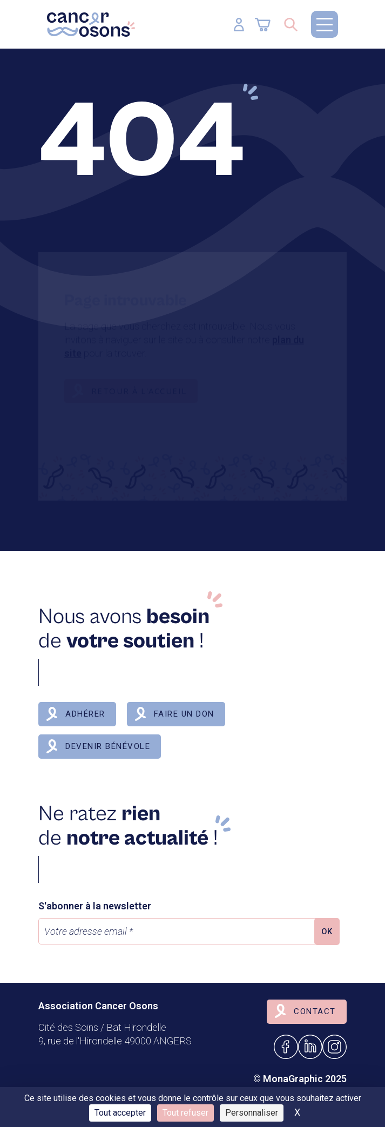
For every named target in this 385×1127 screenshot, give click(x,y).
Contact (315, 1011)
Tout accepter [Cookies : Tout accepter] (120, 1113)
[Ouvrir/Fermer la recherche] (291, 24)
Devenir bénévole (107, 746)
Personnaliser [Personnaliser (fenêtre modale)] (251, 1113)
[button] (324, 24)
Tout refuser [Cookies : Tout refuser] (185, 1113)
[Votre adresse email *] (178, 931)
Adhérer (85, 714)
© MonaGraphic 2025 (300, 1078)
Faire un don (184, 714)
